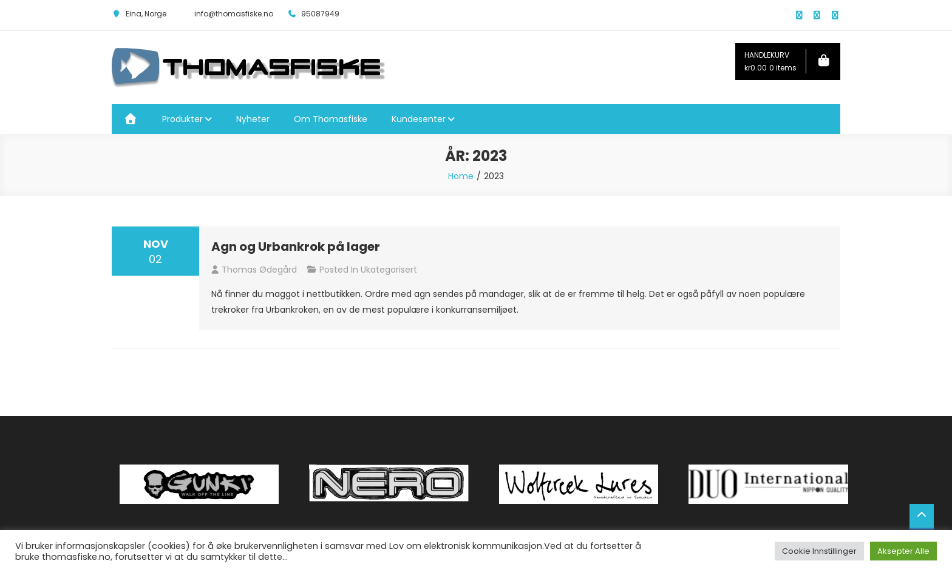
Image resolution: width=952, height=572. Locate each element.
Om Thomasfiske (330, 119)
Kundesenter (419, 119)
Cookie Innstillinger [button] (819, 551)
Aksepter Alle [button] (903, 551)
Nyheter (253, 119)
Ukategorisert (389, 270)
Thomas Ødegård (259, 270)
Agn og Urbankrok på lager (295, 246)
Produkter (182, 119)
